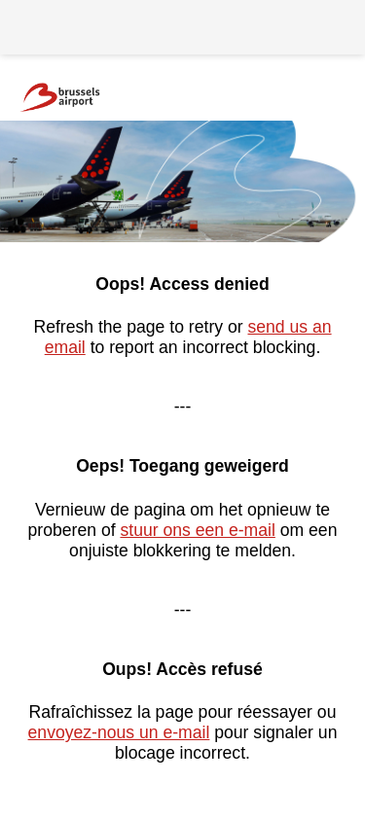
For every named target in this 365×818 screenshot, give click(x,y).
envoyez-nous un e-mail (119, 732)
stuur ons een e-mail (197, 530)
